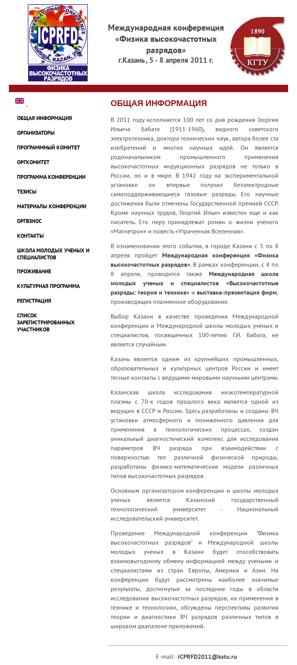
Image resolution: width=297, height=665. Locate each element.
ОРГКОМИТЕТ (33, 162)
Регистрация (34, 300)
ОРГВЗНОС (29, 221)
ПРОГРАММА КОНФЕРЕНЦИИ (51, 176)
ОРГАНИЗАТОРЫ (36, 132)
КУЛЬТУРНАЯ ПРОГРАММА (48, 286)
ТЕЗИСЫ (26, 191)
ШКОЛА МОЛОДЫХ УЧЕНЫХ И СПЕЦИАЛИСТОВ (53, 254)
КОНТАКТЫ (30, 235)
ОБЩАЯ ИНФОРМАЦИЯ (44, 118)
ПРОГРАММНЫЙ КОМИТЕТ (48, 147)
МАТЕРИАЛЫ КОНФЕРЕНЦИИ (51, 206)
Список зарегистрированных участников (46, 322)
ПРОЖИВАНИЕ (34, 271)
